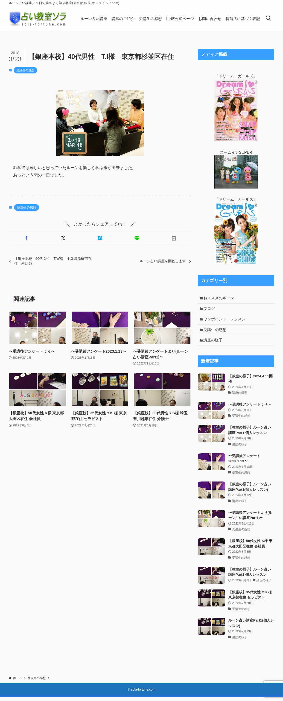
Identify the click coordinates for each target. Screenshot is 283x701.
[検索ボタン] (268, 18)
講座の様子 (214, 344)
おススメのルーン (220, 298)
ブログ (210, 309)
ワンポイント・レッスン (226, 321)
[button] (26, 238)
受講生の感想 (25, 70)
